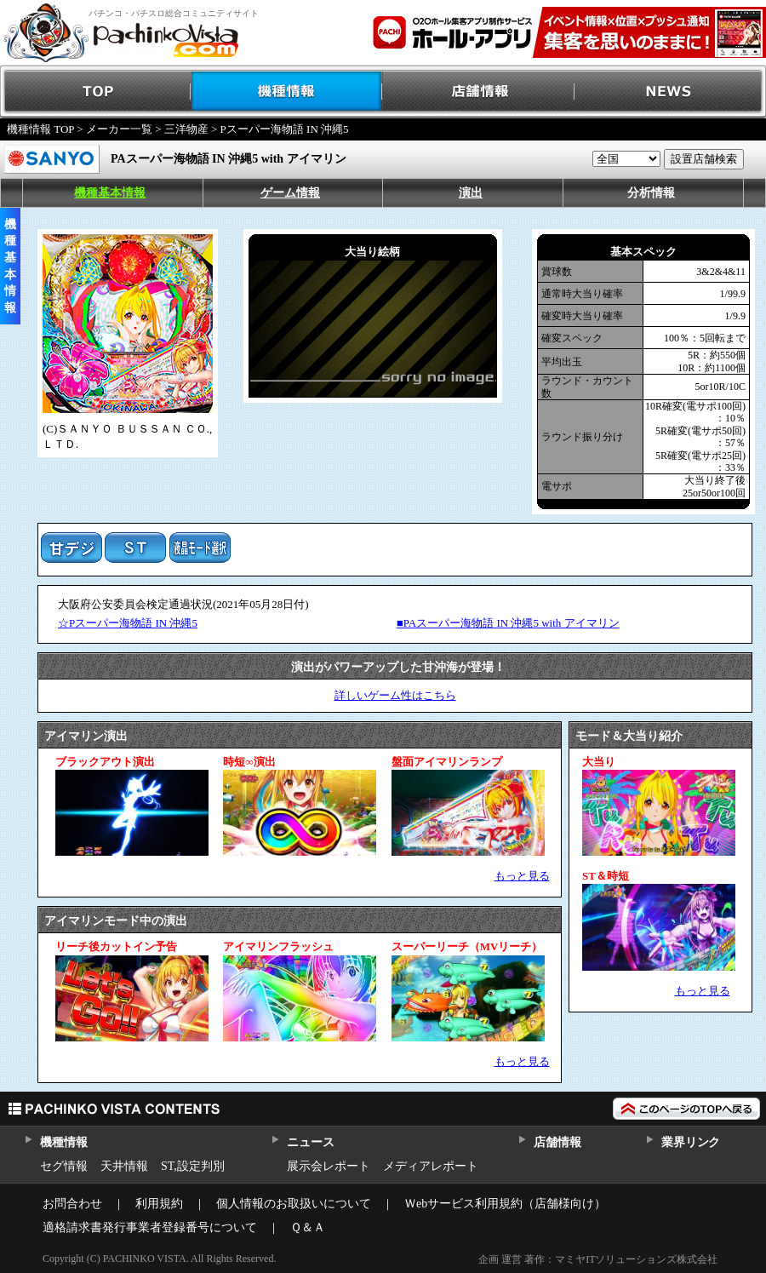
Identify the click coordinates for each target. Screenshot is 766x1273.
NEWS (670, 91)
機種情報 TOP (40, 129)
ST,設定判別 (193, 1166)
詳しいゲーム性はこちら (395, 695)
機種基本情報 (110, 192)
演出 (471, 192)
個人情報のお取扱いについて (293, 1203)
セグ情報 (64, 1166)
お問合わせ (72, 1203)
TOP (96, 91)
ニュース (310, 1142)
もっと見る (522, 875)
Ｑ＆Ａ (307, 1227)
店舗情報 (478, 91)
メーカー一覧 (119, 129)
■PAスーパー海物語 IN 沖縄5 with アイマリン (508, 622)
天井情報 (124, 1166)
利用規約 (159, 1203)
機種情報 (287, 91)
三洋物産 (186, 129)
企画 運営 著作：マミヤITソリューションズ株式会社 (597, 1259)
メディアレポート (430, 1166)
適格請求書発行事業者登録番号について (150, 1227)
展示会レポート (328, 1166)
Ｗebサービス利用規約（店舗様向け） (505, 1203)
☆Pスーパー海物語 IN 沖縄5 (127, 622)
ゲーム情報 (290, 192)
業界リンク (690, 1142)
